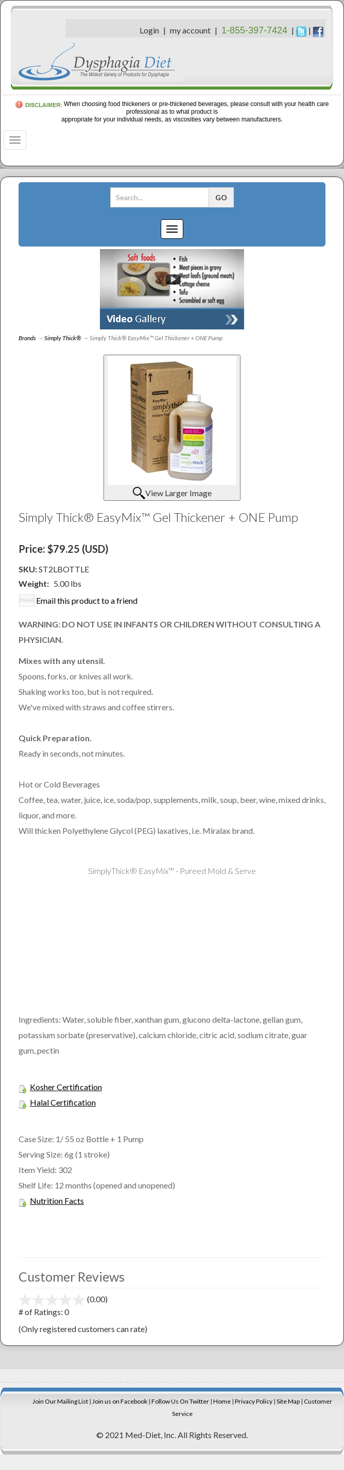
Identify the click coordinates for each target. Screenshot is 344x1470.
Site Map (288, 1401)
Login (149, 30)
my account (190, 30)
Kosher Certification (66, 1087)
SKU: (29, 569)
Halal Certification (63, 1102)
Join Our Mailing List (60, 1401)
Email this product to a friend (86, 600)
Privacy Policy (253, 1401)
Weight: (34, 583)
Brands (27, 338)
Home (222, 1401)
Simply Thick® (62, 338)
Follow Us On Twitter (180, 1401)
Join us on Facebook (119, 1401)
